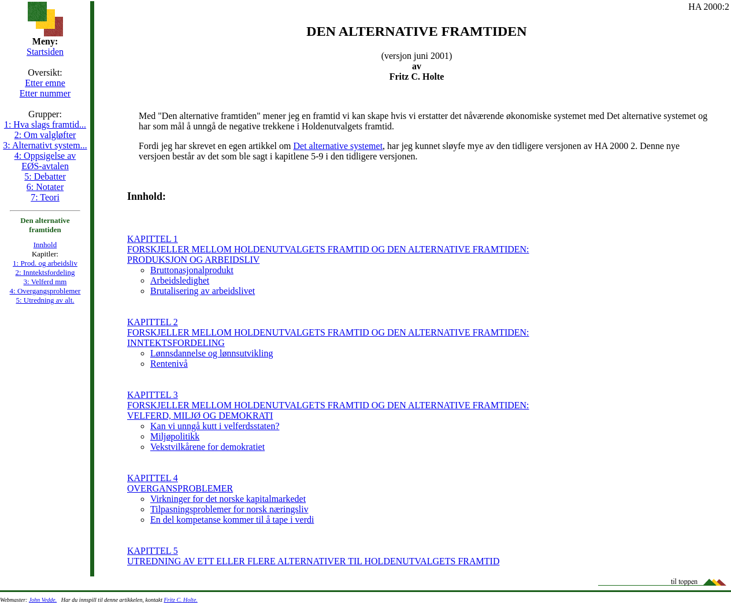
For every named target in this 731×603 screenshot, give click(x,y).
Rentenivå (169, 363)
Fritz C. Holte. (180, 600)
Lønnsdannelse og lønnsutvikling (211, 353)
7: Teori (45, 197)
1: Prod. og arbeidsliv (45, 263)
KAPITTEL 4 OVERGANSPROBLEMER (180, 483)
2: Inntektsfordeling (45, 272)
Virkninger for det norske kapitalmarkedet (228, 499)
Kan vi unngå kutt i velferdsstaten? (215, 426)
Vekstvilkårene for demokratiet (207, 447)
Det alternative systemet (338, 146)
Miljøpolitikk (174, 436)
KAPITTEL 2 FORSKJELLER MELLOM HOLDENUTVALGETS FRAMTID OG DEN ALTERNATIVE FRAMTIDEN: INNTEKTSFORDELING (328, 332)
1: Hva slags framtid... (45, 124)
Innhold (45, 244)
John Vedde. (43, 600)
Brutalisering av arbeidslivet (202, 291)
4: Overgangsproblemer (45, 290)
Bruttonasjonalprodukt (191, 270)
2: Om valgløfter (45, 135)
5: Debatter (45, 176)
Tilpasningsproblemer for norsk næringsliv (229, 509)
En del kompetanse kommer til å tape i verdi (232, 519)
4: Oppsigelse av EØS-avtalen (45, 161)
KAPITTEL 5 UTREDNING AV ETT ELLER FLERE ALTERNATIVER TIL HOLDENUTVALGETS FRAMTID (313, 556)
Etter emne (45, 83)
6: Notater (45, 187)
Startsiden (45, 52)
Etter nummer (45, 93)
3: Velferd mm (45, 281)
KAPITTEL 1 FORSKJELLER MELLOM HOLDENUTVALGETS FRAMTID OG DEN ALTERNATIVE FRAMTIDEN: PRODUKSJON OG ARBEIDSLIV (328, 249)
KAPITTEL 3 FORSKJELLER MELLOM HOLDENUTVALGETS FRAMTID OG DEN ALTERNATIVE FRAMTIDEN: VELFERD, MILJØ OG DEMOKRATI (328, 405)
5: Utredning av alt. (45, 300)
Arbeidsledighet (179, 280)
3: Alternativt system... (45, 145)
